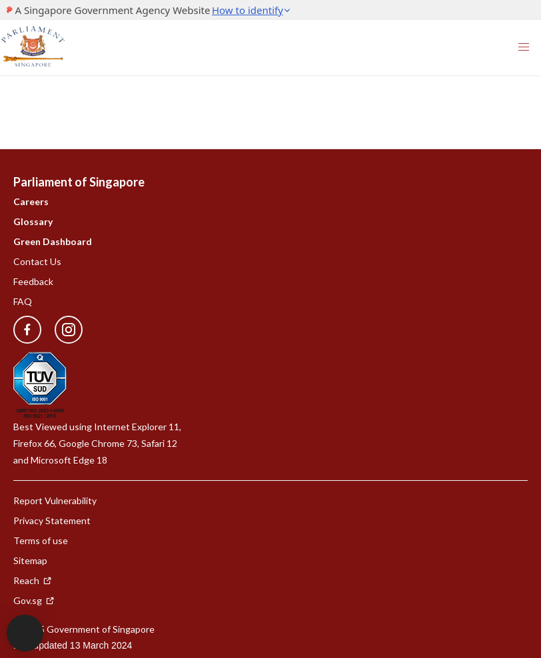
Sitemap (30, 560)
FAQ (22, 301)
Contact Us (37, 261)
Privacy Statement (52, 520)
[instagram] (62, 330)
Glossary (33, 221)
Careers (31, 201)
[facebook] (27, 330)
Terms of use (40, 540)
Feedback (33, 281)
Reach (32, 580)
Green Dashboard (52, 241)
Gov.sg (34, 600)
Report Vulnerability (55, 500)
